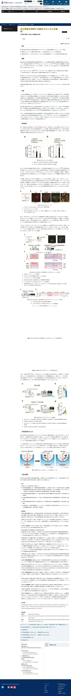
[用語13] (23, 584)
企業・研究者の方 (61, 688)
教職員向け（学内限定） (62, 693)
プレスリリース (50, 680)
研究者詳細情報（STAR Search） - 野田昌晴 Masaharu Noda (35, 632)
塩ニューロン (37, 110)
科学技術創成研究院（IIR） (28, 637)
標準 (39, 1)
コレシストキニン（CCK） (49, 64)
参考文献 (23, 602)
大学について (47, 685)
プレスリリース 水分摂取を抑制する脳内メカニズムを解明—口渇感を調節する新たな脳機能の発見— (44, 624)
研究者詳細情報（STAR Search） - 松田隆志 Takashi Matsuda (36, 635)
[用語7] (23, 544)
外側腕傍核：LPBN (30, 182)
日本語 (26, 1)
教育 (45, 687)
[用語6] (23, 538)
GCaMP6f (49, 218)
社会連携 (46, 690)
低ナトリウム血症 (25, 99)
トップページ (4, 24)
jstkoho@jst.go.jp (29, 672)
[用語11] (23, 572)
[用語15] (23, 593)
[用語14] (23, 589)
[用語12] (23, 578)
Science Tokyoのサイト (18, 8)
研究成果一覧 (25, 640)
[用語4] (23, 530)
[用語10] (23, 564)
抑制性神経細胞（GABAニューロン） (40, 115)
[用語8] (23, 554)
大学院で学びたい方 (61, 686)
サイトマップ (36, 680)
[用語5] (23, 531)
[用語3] (23, 525)
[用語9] (23, 560)
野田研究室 (24, 629)
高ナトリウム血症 (52, 98)
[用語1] (23, 513)
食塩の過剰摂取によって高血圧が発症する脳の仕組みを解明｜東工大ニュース (39, 627)
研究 (24, 38)
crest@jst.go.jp (28, 660)
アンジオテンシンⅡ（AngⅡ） (57, 106)
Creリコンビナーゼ (57, 168)
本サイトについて (8, 680)
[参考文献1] (44, 535)
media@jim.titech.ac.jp (30, 667)
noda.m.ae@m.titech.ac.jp (31, 652)
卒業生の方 (60, 689)
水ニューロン (60, 75)
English (29, 1)
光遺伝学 (27, 374)
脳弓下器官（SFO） (32, 64)
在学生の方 (60, 691)
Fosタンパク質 (50, 180)
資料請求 (63, 680)
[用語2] (23, 519)
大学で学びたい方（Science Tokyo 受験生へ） (62, 684)
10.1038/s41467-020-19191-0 (35, 621)
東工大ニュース (12, 24)
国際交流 (46, 692)
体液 (34, 70)
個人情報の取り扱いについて (22, 680)
